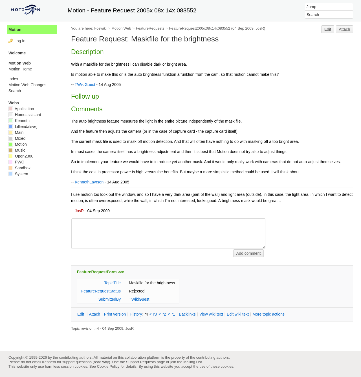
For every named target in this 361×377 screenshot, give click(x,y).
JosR (79, 211)
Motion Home (20, 69)
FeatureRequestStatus (101, 291)
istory (136, 314)
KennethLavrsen (89, 182)
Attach (344, 29)
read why (101, 362)
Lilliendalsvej (22, 126)
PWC (16, 162)
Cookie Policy (108, 366)
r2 (164, 314)
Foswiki (100, 28)
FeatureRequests (150, 28)
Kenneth (19, 120)
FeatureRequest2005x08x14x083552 (199, 28)
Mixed (16, 138)
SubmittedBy (109, 299)
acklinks (187, 314)
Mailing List (192, 362)
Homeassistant (24, 114)
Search (14, 90)
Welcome (17, 53)
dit (81, 314)
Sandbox (19, 168)
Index (13, 79)
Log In (19, 41)
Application (21, 109)
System (18, 174)
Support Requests (141, 362)
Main (15, 132)
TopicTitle (112, 283)
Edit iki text (238, 314)
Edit (327, 29)
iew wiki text (211, 314)
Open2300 (20, 156)
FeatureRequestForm (97, 272)
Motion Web (121, 28)
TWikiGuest (85, 84)
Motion (14, 29)
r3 (155, 314)
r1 (173, 314)
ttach (94, 314)
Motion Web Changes (27, 85)
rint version (115, 314)
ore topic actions (268, 314)
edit (121, 272)
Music (16, 150)
